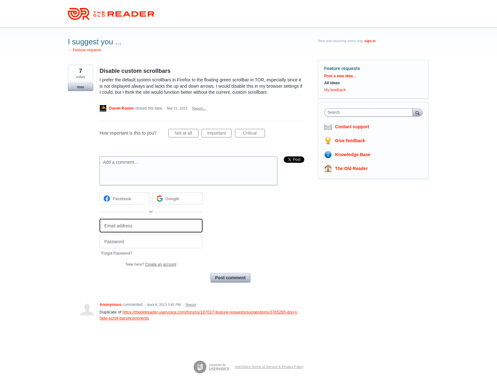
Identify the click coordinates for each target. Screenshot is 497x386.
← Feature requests (84, 50)
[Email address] (151, 225)
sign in (370, 41)
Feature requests (342, 68)
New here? (151, 264)
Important (219, 133)
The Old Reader (351, 168)
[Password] (151, 242)
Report (190, 305)
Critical (254, 133)
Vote (80, 87)
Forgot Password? (116, 253)
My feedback (335, 90)
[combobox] (370, 112)
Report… (199, 108)
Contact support (352, 126)
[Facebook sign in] (125, 198)
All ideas (332, 83)
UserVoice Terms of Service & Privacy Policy (269, 367)
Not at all (186, 133)
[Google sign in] (177, 198)
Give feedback (350, 140)
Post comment (230, 277)
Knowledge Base (353, 154)
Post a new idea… (340, 76)
